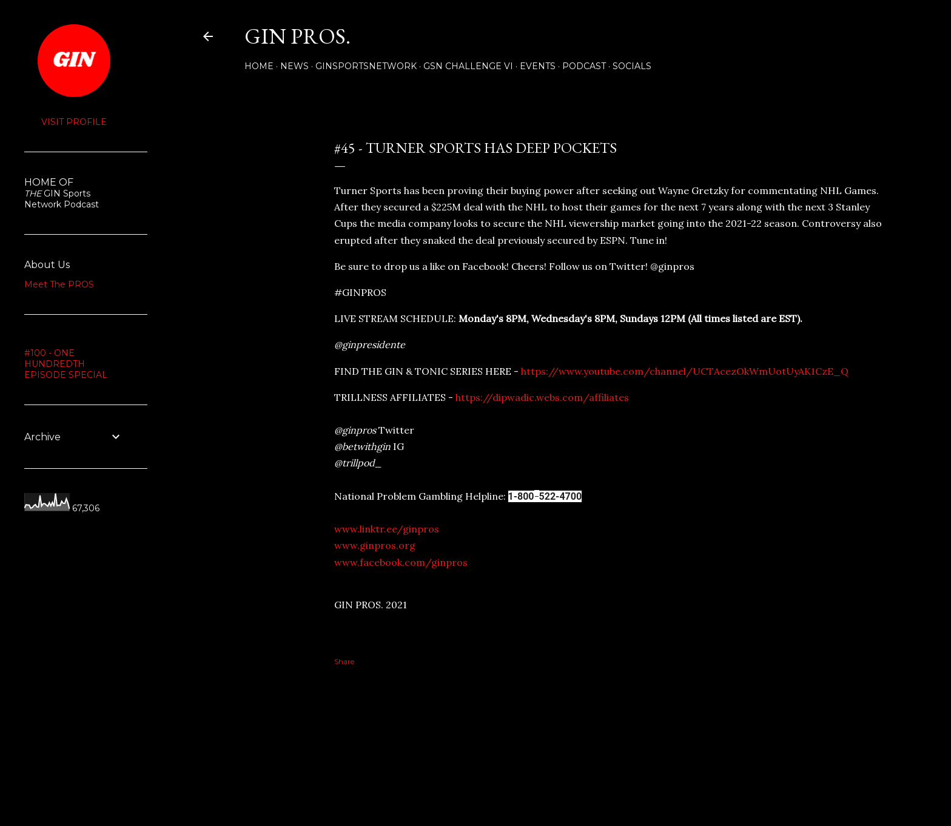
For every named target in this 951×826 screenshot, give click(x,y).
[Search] (879, 36)
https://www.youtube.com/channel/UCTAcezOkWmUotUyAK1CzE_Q (685, 371)
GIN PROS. (297, 36)
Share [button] (213, 124)
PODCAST (584, 66)
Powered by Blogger (549, 768)
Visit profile (74, 121)
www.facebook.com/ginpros (401, 562)
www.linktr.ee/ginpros (386, 529)
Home (259, 66)
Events (538, 66)
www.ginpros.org (374, 545)
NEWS (294, 66)
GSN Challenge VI (468, 66)
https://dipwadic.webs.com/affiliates (542, 397)
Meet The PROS (59, 284)
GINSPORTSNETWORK (366, 66)
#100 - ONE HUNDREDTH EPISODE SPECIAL (65, 364)
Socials (632, 66)
